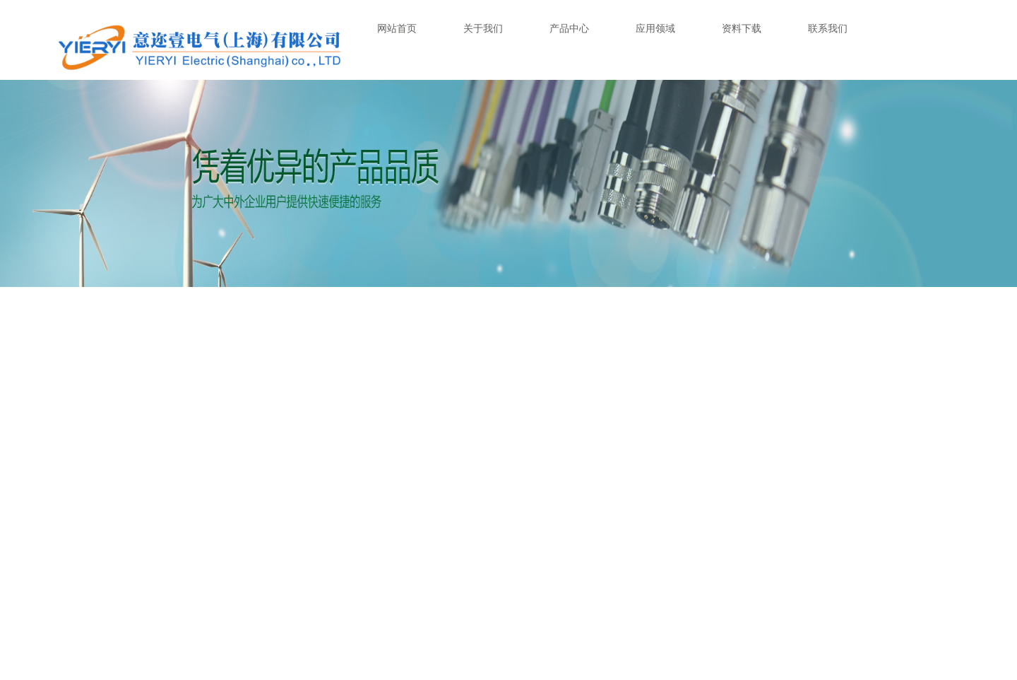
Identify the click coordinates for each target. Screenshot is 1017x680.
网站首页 (397, 28)
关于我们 (483, 28)
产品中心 (569, 28)
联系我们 (828, 28)
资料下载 (741, 28)
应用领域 (655, 28)
